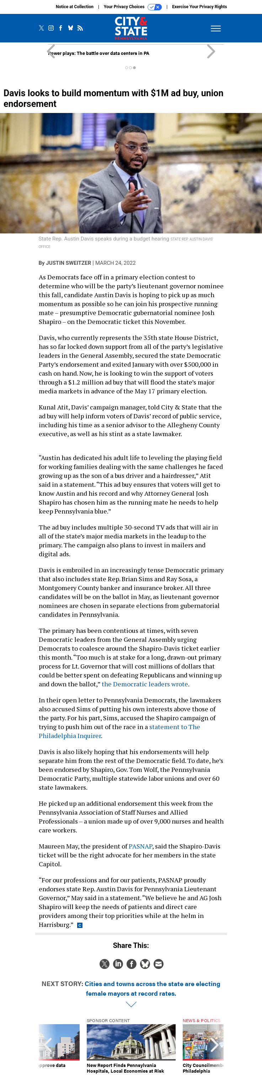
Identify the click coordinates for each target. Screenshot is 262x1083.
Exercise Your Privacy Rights (199, 6)
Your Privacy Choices (133, 7)
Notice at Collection (74, 6)
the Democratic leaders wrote (145, 684)
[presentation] (48, 1048)
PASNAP (140, 846)
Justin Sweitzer (68, 263)
